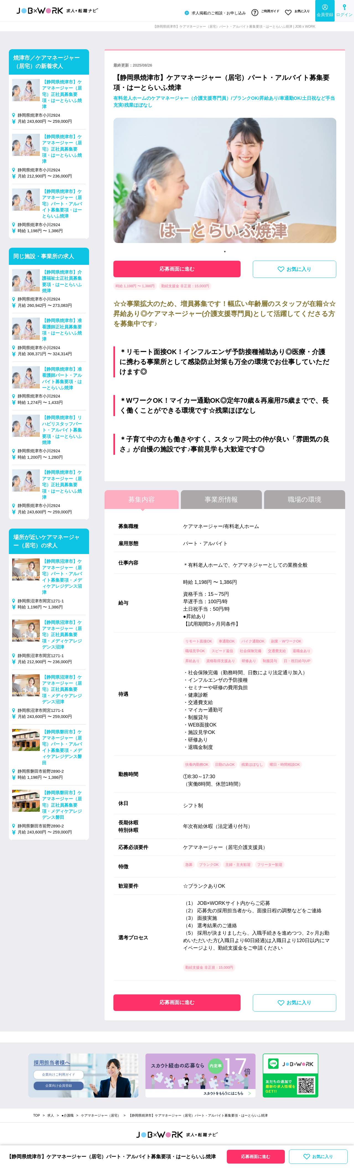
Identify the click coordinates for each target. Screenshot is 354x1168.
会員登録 (325, 9)
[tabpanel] (224, 180)
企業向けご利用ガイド (58, 1073)
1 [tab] (225, 249)
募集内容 (141, 497)
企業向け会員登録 (58, 1085)
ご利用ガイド (263, 11)
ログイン (344, 9)
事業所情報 (221, 497)
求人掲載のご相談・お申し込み (211, 12)
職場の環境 (304, 497)
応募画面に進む (177, 267)
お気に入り (296, 11)
